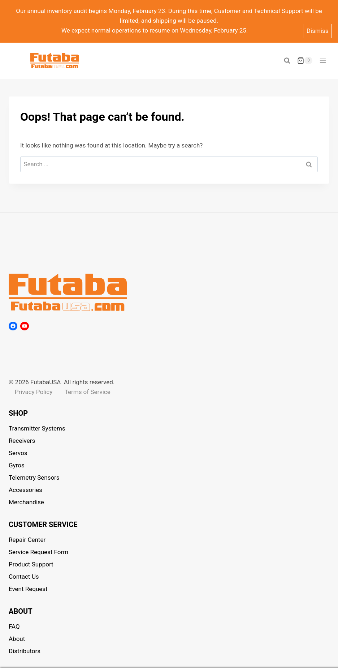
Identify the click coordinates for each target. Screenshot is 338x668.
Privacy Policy (34, 391)
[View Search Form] (287, 60)
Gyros (17, 465)
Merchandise (26, 502)
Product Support (31, 564)
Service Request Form (38, 552)
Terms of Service (87, 391)
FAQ (14, 626)
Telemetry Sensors (34, 477)
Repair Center (27, 539)
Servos (18, 453)
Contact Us (24, 576)
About (17, 638)
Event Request (28, 588)
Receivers (22, 440)
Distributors (24, 651)
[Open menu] (322, 60)
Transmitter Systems (37, 428)
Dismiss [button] (318, 30)
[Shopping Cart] (304, 61)
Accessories (25, 489)
